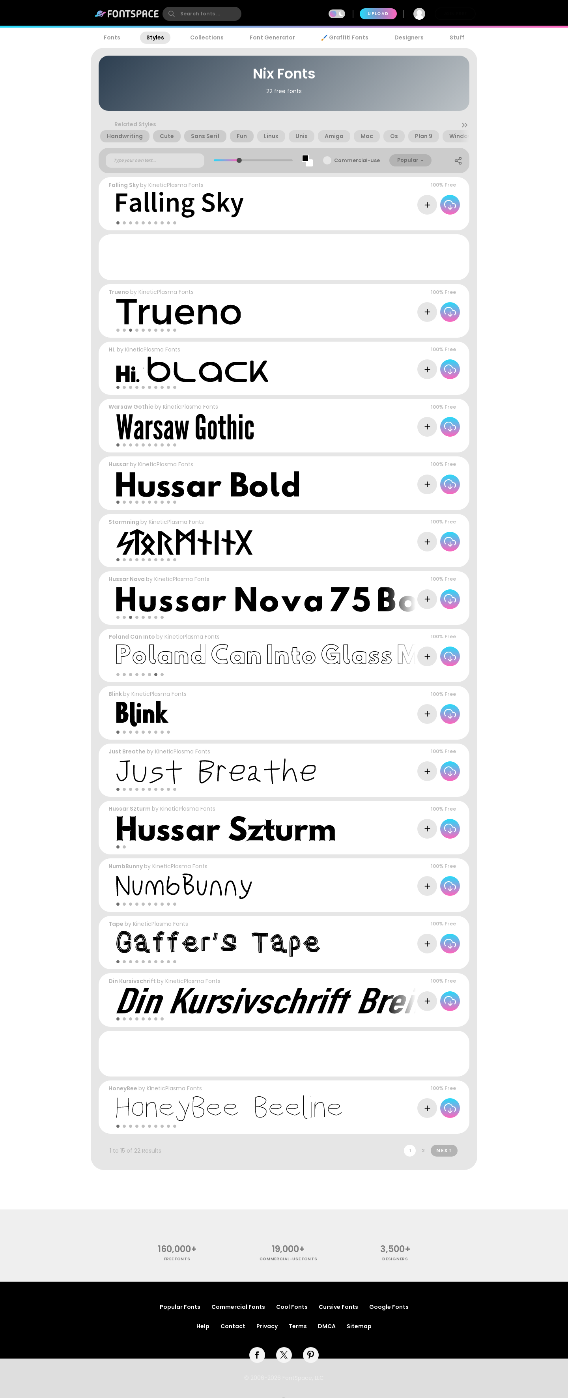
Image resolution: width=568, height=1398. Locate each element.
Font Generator (272, 37)
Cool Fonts (292, 1307)
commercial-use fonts (289, 1259)
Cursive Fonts (338, 1307)
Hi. (112, 349)
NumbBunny (125, 866)
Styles (155, 37)
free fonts (177, 1259)
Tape (115, 924)
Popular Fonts (180, 1307)
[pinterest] (311, 1355)
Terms (298, 1326)
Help (202, 1326)
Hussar (118, 464)
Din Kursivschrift (132, 981)
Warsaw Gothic (130, 407)
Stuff (457, 37)
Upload (378, 14)
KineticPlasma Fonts (176, 185)
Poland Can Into (131, 637)
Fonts (112, 37)
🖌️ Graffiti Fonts (344, 37)
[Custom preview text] (155, 160)
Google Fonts (389, 1307)
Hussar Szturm (129, 809)
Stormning (123, 522)
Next (444, 1150)
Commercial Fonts (238, 1307)
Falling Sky (123, 185)
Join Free (455, 14)
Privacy (267, 1326)
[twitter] (284, 1355)
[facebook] (257, 1355)
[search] (202, 14)
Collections (207, 37)
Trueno (118, 292)
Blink (115, 694)
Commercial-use (357, 160)
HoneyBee (122, 1088)
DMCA (327, 1326)
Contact (232, 1326)
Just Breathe (127, 751)
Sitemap (359, 1326)
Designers (409, 37)
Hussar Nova (126, 579)
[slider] (238, 160)
